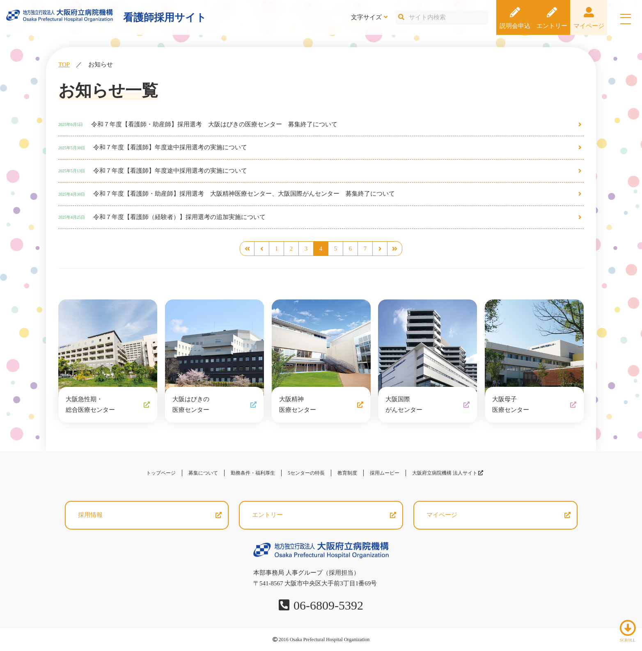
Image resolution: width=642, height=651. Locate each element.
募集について (203, 473)
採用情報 (90, 515)
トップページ (161, 473)
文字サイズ (366, 17)
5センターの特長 (306, 473)
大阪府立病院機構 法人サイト (448, 473)
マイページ (588, 26)
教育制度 (347, 473)
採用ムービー (384, 473)
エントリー (552, 26)
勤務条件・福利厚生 (253, 473)
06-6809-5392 (328, 605)
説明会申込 (515, 26)
